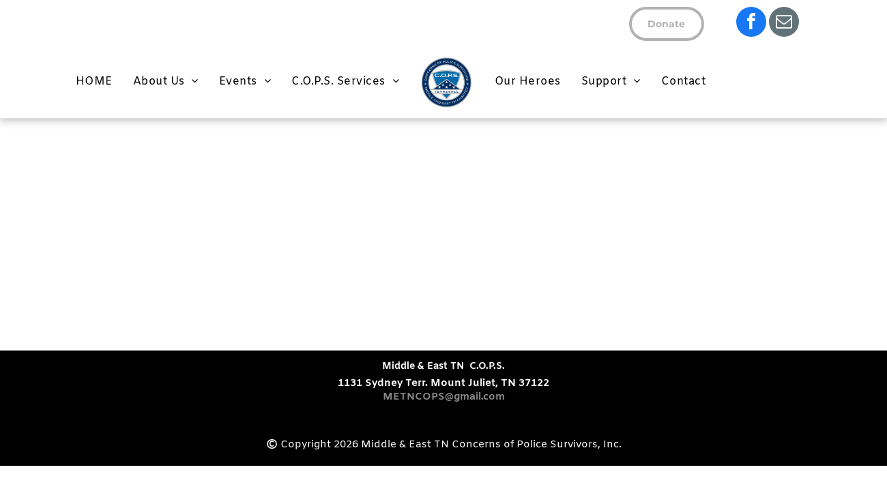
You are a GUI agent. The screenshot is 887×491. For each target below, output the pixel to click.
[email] (784, 23)
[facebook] (751, 23)
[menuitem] (94, 81)
